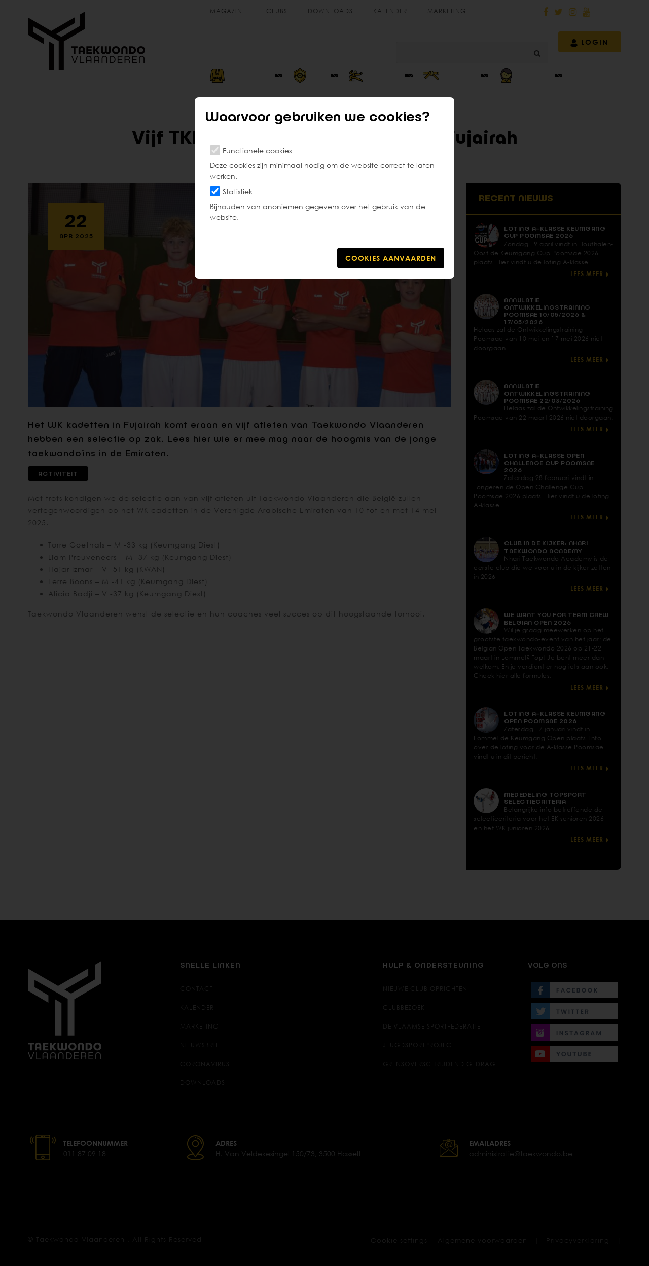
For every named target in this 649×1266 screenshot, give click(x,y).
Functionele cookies (257, 150)
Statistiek (238, 191)
